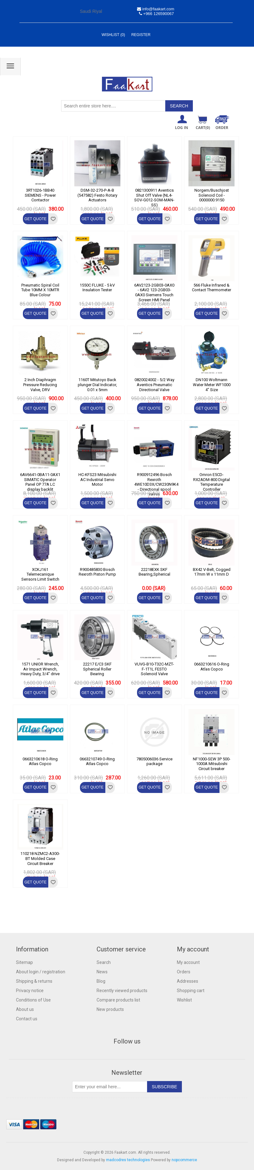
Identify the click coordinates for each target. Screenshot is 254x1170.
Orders (183, 971)
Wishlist (184, 999)
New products (110, 1009)
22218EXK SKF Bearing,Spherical (154, 572)
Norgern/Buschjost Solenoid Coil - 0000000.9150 (211, 195)
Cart (203, 127)
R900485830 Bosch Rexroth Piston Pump (97, 572)
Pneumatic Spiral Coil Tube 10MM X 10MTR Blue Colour (40, 290)
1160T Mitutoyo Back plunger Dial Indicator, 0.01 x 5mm (97, 384)
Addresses (187, 981)
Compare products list (118, 999)
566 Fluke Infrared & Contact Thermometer (211, 287)
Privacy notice (30, 990)
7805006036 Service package (154, 761)
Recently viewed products (122, 990)
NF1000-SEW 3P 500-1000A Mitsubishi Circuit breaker (211, 764)
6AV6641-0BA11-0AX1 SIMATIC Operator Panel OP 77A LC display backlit (40, 482)
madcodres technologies (128, 1160)
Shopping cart (190, 990)
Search (104, 962)
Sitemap (24, 962)
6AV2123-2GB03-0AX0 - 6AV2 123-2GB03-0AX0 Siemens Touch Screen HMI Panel (154, 292)
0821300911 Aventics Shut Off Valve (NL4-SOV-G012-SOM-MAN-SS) (154, 197)
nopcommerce (184, 1160)
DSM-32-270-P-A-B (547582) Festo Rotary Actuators (97, 195)
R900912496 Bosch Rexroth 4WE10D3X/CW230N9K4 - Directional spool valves (154, 484)
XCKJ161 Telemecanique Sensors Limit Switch (40, 574)
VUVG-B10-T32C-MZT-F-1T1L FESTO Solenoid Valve (154, 669)
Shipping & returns (34, 981)
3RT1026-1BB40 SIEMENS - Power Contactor (40, 195)
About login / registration (40, 971)
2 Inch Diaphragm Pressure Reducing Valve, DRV (40, 384)
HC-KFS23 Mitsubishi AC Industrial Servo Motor (97, 479)
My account (188, 962)
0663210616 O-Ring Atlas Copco (211, 666)
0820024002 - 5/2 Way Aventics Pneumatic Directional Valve (154, 384)
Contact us (26, 1018)
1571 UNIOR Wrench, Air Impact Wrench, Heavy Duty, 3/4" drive (40, 669)
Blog (101, 981)
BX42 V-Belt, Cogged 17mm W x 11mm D (211, 572)
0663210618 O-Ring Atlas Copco (40, 761)
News (102, 971)
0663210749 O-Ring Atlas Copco (97, 761)
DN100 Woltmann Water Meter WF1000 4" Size (211, 384)
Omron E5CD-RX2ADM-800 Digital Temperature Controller (211, 482)
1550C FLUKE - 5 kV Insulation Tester (97, 287)
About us (25, 1009)
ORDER (221, 127)
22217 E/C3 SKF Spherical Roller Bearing (97, 669)
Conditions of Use (33, 999)
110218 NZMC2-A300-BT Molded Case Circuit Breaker (40, 858)
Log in (181, 127)
